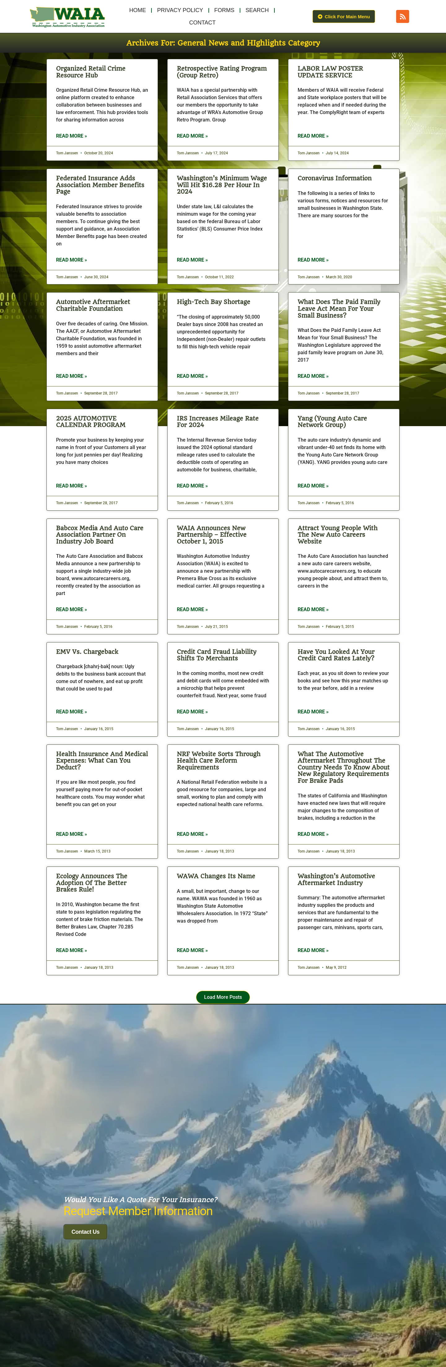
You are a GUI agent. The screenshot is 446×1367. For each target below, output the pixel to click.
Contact (202, 23)
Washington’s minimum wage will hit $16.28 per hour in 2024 (222, 185)
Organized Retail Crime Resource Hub (90, 72)
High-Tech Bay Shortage (213, 302)
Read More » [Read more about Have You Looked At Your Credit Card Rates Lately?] (313, 712)
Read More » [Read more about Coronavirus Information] (313, 260)
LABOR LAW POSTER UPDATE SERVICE (330, 72)
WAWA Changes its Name (216, 876)
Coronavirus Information (335, 178)
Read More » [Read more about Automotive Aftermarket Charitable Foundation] (71, 376)
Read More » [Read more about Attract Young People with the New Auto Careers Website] (313, 609)
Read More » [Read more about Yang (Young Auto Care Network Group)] (313, 486)
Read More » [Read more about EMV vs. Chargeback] (71, 712)
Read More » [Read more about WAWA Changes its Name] (192, 950)
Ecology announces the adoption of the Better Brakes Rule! (91, 883)
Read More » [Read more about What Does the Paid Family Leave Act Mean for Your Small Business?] (313, 376)
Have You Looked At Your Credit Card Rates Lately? (336, 655)
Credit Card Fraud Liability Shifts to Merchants (216, 655)
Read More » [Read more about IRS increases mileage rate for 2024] (192, 486)
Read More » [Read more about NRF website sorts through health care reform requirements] (192, 834)
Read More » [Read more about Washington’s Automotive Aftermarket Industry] (313, 950)
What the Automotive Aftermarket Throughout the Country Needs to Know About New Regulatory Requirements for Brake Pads (344, 767)
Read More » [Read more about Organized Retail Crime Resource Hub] (71, 136)
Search (257, 10)
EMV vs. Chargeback (87, 651)
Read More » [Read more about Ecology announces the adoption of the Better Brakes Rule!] (71, 950)
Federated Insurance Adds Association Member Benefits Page (100, 185)
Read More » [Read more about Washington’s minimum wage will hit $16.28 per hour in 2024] (192, 260)
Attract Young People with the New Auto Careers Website (338, 535)
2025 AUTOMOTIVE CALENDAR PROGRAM (90, 422)
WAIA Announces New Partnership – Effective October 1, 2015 (212, 535)
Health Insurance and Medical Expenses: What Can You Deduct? (102, 761)
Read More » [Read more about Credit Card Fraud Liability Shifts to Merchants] (192, 712)
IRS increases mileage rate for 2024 (218, 422)
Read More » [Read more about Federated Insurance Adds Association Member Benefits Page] (71, 260)
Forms (224, 10)
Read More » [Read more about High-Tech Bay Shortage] (192, 376)
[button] (223, 997)
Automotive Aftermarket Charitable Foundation (93, 305)
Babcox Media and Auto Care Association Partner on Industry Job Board (99, 535)
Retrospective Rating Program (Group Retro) (222, 72)
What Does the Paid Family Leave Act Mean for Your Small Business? (339, 308)
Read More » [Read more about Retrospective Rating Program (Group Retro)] (192, 136)
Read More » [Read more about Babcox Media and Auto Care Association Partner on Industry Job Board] (71, 609)
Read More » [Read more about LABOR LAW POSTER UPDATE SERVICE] (313, 136)
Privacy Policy (180, 10)
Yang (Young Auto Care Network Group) (332, 422)
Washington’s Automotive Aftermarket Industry (336, 880)
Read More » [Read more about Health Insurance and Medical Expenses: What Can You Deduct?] (71, 834)
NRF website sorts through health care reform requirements (218, 761)
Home (137, 10)
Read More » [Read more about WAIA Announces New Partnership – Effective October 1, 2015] (192, 609)
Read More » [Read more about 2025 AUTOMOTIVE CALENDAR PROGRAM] (71, 486)
